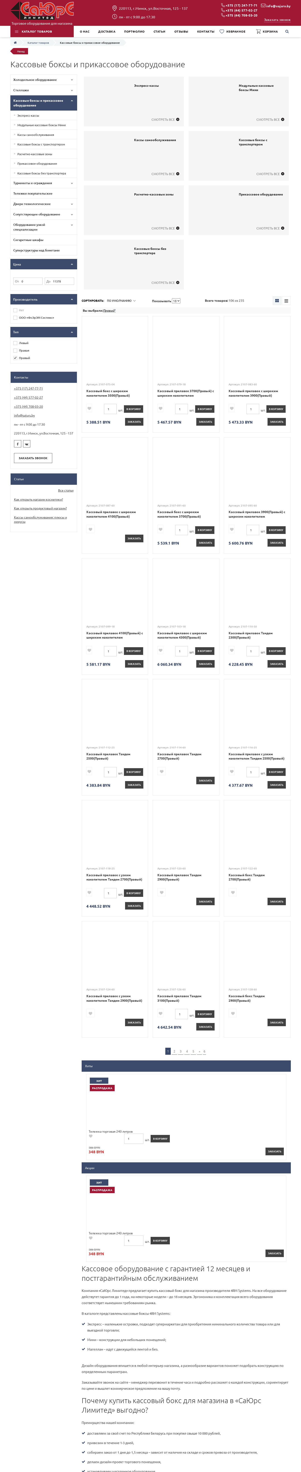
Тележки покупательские (32, 193)
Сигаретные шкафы (28, 240)
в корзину (133, 409)
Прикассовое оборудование (37, 163)
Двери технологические (32, 204)
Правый (24, 358)
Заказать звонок (277, 19)
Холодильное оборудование (35, 79)
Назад (21, 51)
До (48, 281)
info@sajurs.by (278, 6)
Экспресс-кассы (28, 115)
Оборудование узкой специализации (29, 227)
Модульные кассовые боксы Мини (41, 125)
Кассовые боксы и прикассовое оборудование (38, 102)
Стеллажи (21, 90)
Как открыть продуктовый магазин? (40, 508)
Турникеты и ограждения (32, 183)
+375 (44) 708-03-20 (242, 15)
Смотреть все (163, 119)
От (17, 281)
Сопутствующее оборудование (36, 214)
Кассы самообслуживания (35, 135)
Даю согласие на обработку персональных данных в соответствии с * (157, 1324)
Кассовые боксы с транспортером (41, 144)
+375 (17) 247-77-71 (242, 5)
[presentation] (109, 1337)
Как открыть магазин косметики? (38, 499)
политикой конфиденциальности (206, 1324)
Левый (23, 343)
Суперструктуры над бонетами (36, 250)
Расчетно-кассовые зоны (34, 154)
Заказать (134, 421)
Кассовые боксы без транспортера (41, 173)
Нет (21, 310)
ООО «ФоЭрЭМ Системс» (36, 318)
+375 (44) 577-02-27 (242, 10)
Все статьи (65, 490)
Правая (24, 350)
